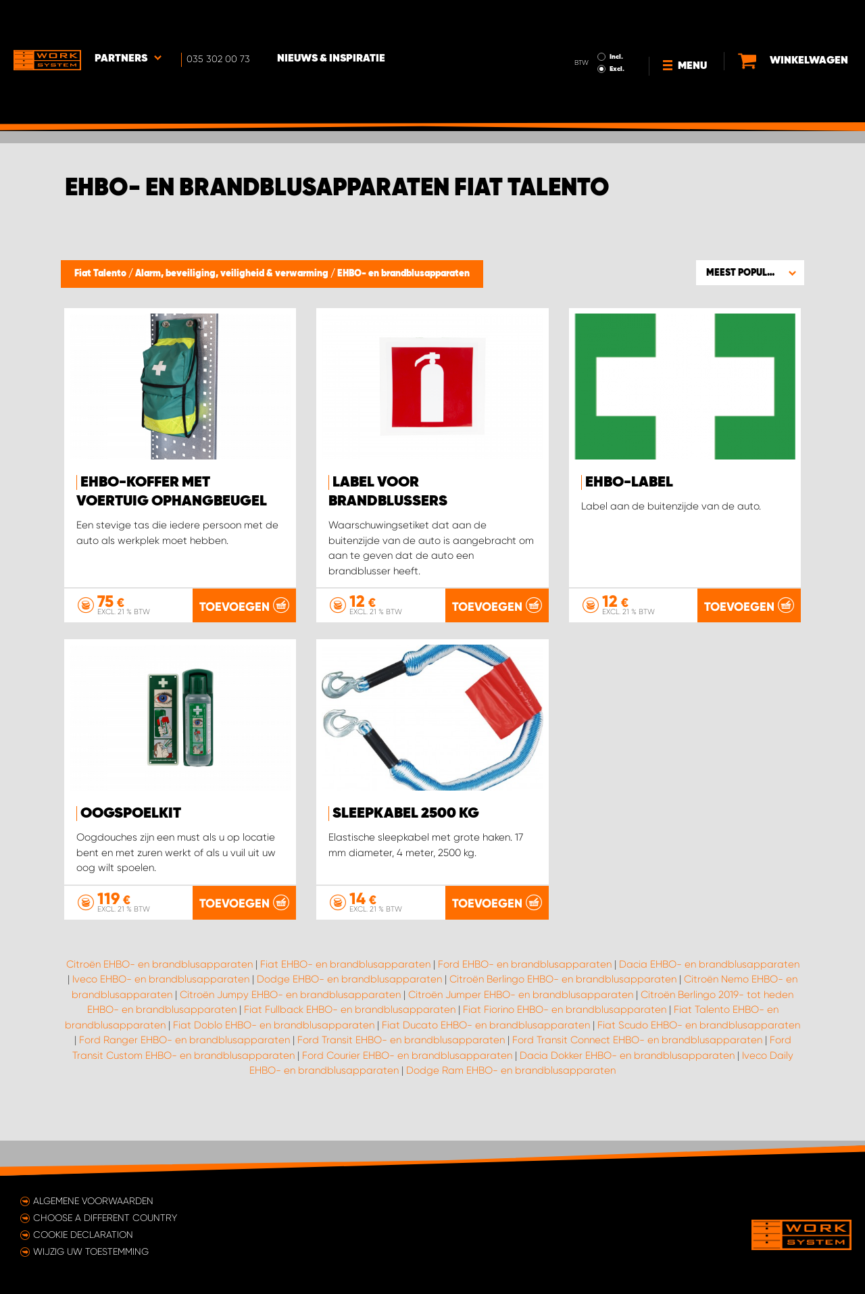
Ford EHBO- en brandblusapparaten (525, 998)
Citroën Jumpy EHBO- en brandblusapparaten (290, 1028)
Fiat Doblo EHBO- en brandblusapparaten (273, 1059)
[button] (750, 272)
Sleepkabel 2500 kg (405, 813)
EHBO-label (629, 482)
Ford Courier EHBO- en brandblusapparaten (407, 1089)
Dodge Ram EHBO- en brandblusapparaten (511, 1105)
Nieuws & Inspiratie (331, 21)
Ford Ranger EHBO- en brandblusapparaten (184, 1074)
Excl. (617, 31)
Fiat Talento (101, 273)
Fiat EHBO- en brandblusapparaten (345, 998)
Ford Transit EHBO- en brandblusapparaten (401, 1074)
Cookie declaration (83, 1234)
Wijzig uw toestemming (91, 1251)
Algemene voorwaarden (93, 1200)
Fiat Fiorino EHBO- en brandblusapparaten (564, 1044)
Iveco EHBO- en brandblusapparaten (160, 1013)
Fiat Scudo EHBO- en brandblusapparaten (698, 1059)
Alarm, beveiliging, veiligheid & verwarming (232, 273)
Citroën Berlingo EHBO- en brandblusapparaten (562, 1013)
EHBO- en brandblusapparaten (403, 273)
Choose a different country (105, 1217)
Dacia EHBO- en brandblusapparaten (709, 998)
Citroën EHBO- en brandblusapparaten (159, 998)
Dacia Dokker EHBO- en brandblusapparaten (627, 1089)
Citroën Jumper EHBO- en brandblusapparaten (520, 1028)
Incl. (616, 19)
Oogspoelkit (130, 813)
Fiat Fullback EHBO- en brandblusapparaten (349, 1044)
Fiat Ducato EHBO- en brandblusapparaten (486, 1059)
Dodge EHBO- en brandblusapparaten (349, 1013)
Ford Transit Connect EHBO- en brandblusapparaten (637, 1074)
